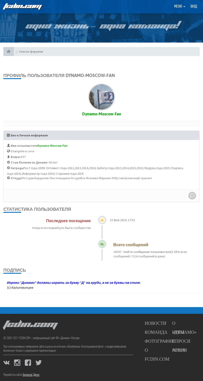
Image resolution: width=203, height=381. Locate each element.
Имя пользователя (24, 146)
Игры (178, 332)
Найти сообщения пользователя (147, 252)
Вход (193, 6)
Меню (179, 6)
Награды (17, 168)
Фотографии (160, 341)
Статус (16, 151)
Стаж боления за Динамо (29, 162)
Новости (155, 323)
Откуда (16, 178)
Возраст (17, 157)
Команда (156, 332)
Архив (179, 350)
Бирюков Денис (31, 375)
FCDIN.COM (22, 7)
